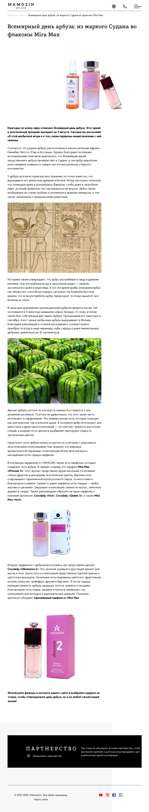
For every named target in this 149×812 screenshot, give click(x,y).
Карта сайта (41, 799)
